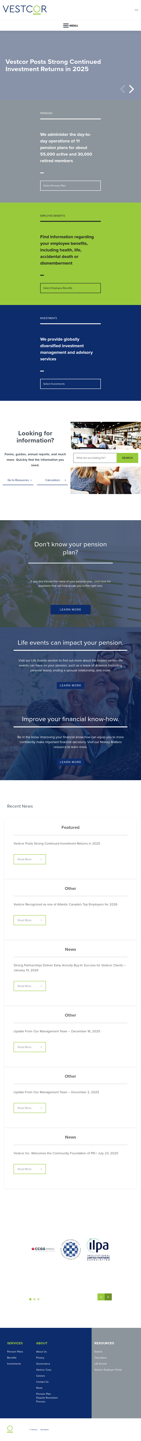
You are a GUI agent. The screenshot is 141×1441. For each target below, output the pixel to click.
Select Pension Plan (54, 185)
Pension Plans (15, 1351)
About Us (41, 1351)
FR (136, 10)
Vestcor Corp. (44, 1369)
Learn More (70, 609)
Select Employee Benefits (57, 288)
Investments (14, 1363)
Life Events (100, 1363)
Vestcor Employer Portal (108, 1369)
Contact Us (42, 1381)
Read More (25, 859)
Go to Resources (18, 480)
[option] (70, 65)
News (39, 1387)
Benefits (12, 1357)
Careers (40, 1375)
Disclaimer (45, 1430)
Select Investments (54, 383)
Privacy (40, 1357)
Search (98, 1351)
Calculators (52, 480)
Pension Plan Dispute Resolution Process (47, 1397)
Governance (43, 1363)
